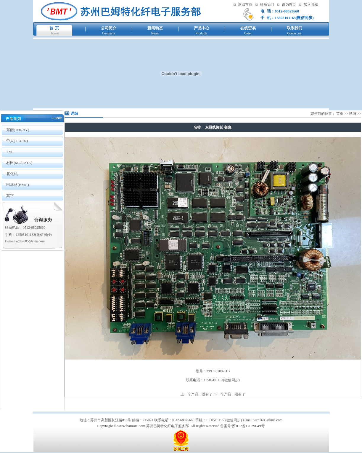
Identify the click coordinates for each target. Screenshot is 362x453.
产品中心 (201, 28)
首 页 (54, 28)
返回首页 (245, 4)
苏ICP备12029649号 (248, 426)
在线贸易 (248, 28)
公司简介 (108, 28)
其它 (10, 195)
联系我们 (267, 4)
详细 (352, 114)
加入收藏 (311, 4)
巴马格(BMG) (17, 184)
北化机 (12, 173)
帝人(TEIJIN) (17, 141)
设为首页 (289, 4)
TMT (10, 152)
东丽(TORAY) (17, 130)
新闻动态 (155, 28)
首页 (339, 114)
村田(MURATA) (19, 162)
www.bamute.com (131, 426)
